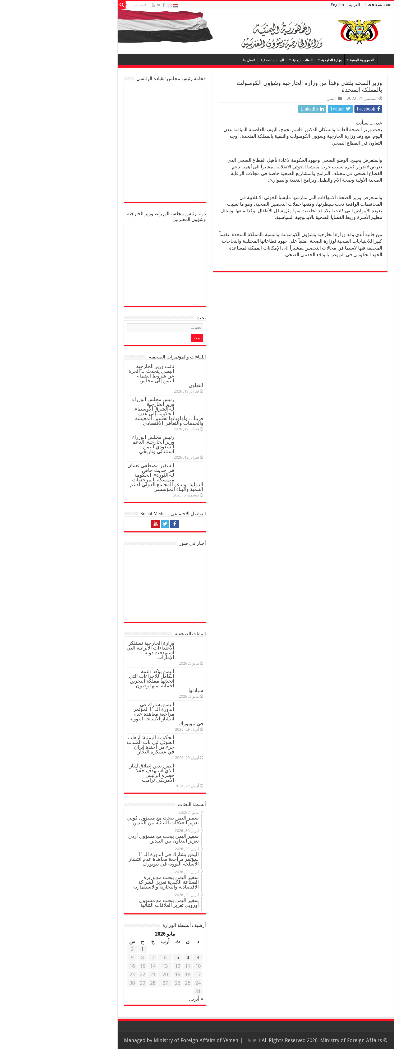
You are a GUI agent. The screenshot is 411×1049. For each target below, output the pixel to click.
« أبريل (146, 999)
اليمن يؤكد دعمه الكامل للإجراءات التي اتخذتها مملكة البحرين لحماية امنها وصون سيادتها (116, 680)
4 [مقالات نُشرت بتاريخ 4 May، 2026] (137, 958)
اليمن (280, 98)
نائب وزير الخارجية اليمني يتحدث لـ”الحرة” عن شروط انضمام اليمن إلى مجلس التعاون (114, 375)
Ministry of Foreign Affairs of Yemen (145, 1040)
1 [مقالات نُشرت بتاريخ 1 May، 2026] (92, 949)
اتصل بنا (199, 60)
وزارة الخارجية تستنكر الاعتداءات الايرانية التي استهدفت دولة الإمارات (100, 650)
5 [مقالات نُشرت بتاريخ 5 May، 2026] (127, 958)
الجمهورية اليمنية (312, 60)
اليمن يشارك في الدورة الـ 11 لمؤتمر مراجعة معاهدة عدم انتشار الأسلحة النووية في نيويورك (116, 713)
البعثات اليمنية (252, 60)
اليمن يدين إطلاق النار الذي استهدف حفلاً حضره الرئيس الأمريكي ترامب (101, 773)
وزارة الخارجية (281, 60)
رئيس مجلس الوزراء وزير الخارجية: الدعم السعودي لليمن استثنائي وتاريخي (103, 444)
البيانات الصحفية (222, 60)
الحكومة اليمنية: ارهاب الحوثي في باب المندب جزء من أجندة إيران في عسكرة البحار (100, 744)
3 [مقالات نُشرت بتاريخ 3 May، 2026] (147, 958)
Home (334, 59)
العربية (304, 4)
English (287, 4)
